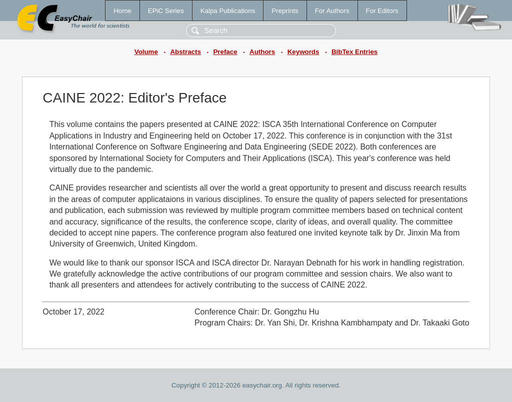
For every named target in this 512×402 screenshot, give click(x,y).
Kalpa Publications (228, 10)
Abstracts (185, 52)
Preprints (285, 10)
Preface (225, 52)
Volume (146, 52)
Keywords (304, 52)
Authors (262, 52)
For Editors (382, 10)
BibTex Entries (355, 52)
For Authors (332, 10)
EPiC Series (166, 10)
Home (123, 10)
